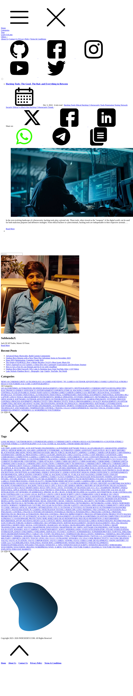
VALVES (94, 408)
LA (22, 494)
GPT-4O (94, 483)
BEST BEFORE (118, 450)
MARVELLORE (17, 499)
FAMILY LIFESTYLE (110, 382)
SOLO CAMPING (32, 529)
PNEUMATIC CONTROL (12, 512)
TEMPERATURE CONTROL (42, 408)
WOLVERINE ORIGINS (24, 547)
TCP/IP (47, 534)
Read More (10, 229)
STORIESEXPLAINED (85, 406)
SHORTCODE (19, 525)
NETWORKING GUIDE (101, 503)
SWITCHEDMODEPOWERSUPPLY (16, 534)
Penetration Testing (113, 105)
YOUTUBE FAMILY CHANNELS (87, 547)
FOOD (33, 393)
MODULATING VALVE (11, 501)
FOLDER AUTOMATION (107, 479)
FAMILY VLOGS (57, 477)
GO (85, 393)
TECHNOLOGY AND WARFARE (15, 408)
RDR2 (51, 518)
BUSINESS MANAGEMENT (45, 388)
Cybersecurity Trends (45, 107)
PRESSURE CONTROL (101, 512)
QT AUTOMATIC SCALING (35, 516)
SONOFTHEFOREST (49, 529)
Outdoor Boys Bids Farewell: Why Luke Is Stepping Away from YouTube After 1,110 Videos (42, 369)
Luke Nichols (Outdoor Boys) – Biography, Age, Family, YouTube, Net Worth (36, 371)
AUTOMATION (26, 388)
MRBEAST (89, 397)
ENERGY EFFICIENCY (26, 390)
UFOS (42, 538)
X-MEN (58, 547)
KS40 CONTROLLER (122, 492)
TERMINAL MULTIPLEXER (118, 534)
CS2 (45, 444)
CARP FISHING (124, 453)
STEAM (110, 529)
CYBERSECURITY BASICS (13, 463)
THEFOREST (7, 536)
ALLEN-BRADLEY (96, 448)
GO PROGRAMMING (80, 483)
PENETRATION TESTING (53, 510)
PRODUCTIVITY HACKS (120, 514)
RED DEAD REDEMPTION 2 (92, 518)
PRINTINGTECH (9, 514)
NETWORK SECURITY (34, 503)
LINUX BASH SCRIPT (64, 494)
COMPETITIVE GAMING (27, 457)
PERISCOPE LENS (74, 510)
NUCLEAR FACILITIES (52, 505)
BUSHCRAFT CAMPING (77, 453)
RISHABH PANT (70, 521)
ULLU (67, 408)
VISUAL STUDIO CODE (109, 408)
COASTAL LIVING (81, 455)
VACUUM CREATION (119, 538)
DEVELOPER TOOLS (87, 468)
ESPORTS (59, 390)
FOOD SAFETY (44, 393)
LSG (58, 496)
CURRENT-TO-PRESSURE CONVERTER (19, 461)
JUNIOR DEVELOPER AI (77, 492)
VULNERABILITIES (20, 543)
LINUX (50, 494)
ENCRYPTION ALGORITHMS (28, 472)
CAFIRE (92, 453)
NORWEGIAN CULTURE (30, 505)
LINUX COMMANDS (84, 494)
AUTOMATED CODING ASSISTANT (77, 450)
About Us (5, 39)
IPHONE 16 (49, 492)
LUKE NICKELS (84, 496)
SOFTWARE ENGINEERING (96, 527)
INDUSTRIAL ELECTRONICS (41, 490)
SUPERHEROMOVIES (102, 532)
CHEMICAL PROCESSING (27, 455)
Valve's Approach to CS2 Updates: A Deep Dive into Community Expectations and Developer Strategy (46, 365)
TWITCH (94, 536)
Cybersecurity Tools (97, 105)
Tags (3, 32)
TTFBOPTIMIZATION (80, 536)
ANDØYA (122, 448)
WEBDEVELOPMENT (11, 410)
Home (3, 28)
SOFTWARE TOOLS (118, 527)
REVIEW (18, 404)
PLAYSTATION (115, 510)
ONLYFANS (86, 505)
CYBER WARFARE (88, 461)
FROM (123, 382)
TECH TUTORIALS (104, 406)
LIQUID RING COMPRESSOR (42, 496)
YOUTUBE (67, 547)
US (81, 538)
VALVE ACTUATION (18, 540)
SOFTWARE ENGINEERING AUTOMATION (47, 406)
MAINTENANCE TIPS (102, 496)
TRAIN (37, 536)
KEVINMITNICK (105, 492)
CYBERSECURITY (18, 382)
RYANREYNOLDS (122, 521)
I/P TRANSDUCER (82, 488)
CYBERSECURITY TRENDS (43, 466)
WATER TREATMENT (78, 543)
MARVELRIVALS (33, 499)
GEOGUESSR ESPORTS (40, 483)
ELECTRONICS (8, 390)
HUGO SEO (13, 488)
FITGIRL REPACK (18, 479)
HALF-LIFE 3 (51, 485)
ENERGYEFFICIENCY (100, 472)
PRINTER (116, 512)
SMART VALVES (24, 527)
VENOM (69, 540)
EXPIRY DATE (103, 474)
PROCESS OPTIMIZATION (96, 514)
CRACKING (53, 459)
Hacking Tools (70, 105)
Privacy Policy (24, 39)
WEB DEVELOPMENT (98, 543)
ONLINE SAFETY (71, 505)
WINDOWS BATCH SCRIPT (76, 545)
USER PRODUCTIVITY (99, 538)
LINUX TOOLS (17, 397)
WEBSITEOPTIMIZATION (13, 545)
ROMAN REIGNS (105, 521)
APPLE (4, 450)
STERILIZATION (121, 529)
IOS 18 (118, 490)
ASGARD (31, 450)
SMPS (80, 527)
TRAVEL (59, 408)
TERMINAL (100, 534)
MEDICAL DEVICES (75, 499)
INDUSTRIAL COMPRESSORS (63, 395)
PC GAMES (70, 382)
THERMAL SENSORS (23, 536)
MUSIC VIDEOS (66, 501)
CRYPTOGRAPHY (40, 384)
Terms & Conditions (38, 39)
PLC (124, 510)
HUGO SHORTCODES (29, 488)
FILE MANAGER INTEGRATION (90, 477)
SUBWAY (72, 532)
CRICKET (69, 388)
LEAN (27, 494)
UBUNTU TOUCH (30, 538)
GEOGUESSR (22, 483)
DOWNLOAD (39, 470)
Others (4, 37)
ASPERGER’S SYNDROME (48, 450)
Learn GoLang (6, 35)
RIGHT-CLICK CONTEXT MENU (48, 521)
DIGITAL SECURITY (23, 470)
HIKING (80, 485)
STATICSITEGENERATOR (94, 529)
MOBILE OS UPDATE (95, 499)
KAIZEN (93, 492)
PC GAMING (36, 510)
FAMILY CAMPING (41, 477)
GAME (62, 393)
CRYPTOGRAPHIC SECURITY (80, 459)
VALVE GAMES (57, 540)
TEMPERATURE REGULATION (80, 534)
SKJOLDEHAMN (78, 525)
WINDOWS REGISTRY (98, 545)
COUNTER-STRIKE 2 (11, 444)
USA (85, 538)
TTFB (67, 536)
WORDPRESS (41, 410)
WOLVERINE (7, 547)
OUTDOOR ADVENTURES (88, 382)
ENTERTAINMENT (46, 390)
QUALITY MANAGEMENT (105, 401)
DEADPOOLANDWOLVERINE (41, 468)
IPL (126, 395)
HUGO (5, 384)
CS (41, 444)
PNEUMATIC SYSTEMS (106, 399)
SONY (62, 529)
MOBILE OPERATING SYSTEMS (69, 397)
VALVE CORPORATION (39, 540)
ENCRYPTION (8, 472)
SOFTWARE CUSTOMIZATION (108, 404)
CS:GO (119, 459)
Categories (5, 30)
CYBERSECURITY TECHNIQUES (70, 463)
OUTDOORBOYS (76, 399)
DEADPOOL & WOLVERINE (14, 468)
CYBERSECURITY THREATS (98, 463)
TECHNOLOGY (36, 382)
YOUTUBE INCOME (112, 547)
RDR (45, 518)
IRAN (62, 492)
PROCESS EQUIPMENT (22, 401)
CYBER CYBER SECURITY (66, 461)
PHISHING (88, 510)
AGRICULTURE (18, 448)
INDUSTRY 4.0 (108, 490)
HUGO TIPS (45, 488)
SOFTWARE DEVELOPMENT (14, 406)
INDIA (124, 488)
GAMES (49, 382)
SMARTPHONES (87, 404)
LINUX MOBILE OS (103, 494)
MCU (63, 499)
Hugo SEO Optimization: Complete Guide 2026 (25, 360)
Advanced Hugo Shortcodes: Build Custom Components (28, 356)
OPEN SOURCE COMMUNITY (105, 505)
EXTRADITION (24, 477)
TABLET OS (38, 534)
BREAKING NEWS (24, 453)
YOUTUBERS (15, 384)
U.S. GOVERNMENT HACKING (113, 536)
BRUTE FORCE (58, 453)
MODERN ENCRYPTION (116, 499)
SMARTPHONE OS (68, 527)
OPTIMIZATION (45, 507)
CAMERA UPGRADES (106, 453)
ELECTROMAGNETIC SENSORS (87, 470)
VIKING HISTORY (117, 540)
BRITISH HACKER (42, 453)
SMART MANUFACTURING (98, 525)
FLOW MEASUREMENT (46, 479)
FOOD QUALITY (37, 481)
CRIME (63, 459)
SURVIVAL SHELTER (121, 532)
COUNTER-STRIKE (114, 442)
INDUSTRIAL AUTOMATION (36, 395)
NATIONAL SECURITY (84, 501)
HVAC (54, 488)
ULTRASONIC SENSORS (67, 538)
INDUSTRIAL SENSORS (113, 395)
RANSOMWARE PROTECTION (28, 518)
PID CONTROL (100, 510)
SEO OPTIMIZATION (54, 523)
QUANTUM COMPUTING (108, 516)
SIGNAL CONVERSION (36, 525)
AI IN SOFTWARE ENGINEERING (41, 448)
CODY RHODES (97, 455)
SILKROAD (53, 525)
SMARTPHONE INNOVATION (45, 527)
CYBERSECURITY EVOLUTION (40, 463)
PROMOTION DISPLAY (12, 516)
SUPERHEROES (84, 532)
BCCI (109, 450)
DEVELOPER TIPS (117, 388)
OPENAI (15, 507)
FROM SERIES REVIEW (79, 444)
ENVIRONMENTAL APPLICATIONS (17, 474)
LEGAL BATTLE (39, 494)
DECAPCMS (60, 468)
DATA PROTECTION (88, 466)
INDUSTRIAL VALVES (90, 490)
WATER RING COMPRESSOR (55, 543)
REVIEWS (58, 382)
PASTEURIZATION (21, 510)
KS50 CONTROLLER (10, 494)
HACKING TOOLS (36, 485)
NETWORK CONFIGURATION (108, 501)
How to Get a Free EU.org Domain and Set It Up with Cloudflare (31, 367)
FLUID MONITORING (86, 479)
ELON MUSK (123, 470)
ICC (93, 488)
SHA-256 (115, 523)
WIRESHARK (116, 545)
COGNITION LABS (114, 455)
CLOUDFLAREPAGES (57, 455)
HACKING (126, 483)
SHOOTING (6, 525)
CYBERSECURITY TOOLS (18, 466)
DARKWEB (73, 466)
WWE (51, 547)
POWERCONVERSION (43, 512)
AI (24, 384)
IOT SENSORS (22, 492)
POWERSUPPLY (83, 512)
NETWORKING (102, 397)
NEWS (5, 382)
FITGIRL (5, 479)
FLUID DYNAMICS (21, 393)
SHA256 (124, 523)
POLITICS (28, 512)
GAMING (78, 393)
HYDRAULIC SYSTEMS (12, 395)
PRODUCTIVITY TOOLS (65, 401)
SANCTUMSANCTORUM (12, 523)
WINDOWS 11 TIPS (54, 545)
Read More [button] (5, 345)
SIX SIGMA (64, 525)
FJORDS (31, 479)
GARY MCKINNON (105, 481)
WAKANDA (36, 543)
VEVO (76, 540)
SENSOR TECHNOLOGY (67, 404)
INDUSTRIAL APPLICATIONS (14, 490)
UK (47, 538)
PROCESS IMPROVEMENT (72, 514)
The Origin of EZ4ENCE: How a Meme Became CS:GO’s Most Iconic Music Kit (38, 362)
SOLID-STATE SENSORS (12, 529)
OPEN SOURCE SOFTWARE (14, 399)
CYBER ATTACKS (45, 461)
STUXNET (62, 532)
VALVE (5, 540)
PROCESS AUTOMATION (28, 514)
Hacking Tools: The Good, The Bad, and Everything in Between (37, 84)
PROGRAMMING (84, 401)
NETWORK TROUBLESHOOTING (60, 503)
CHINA (43, 455)
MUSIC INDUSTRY (49, 501)
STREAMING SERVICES (45, 532)
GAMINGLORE (88, 481)
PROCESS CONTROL (50, 514)
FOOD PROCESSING (19, 481)
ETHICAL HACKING (74, 390)
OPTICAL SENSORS (28, 507)
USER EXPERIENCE (80, 408)
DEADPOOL (124, 466)
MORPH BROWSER (31, 501)
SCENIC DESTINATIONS (44, 404)
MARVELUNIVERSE (50, 499)
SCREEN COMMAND (34, 523)
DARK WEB (62, 466)
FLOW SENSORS (111, 390)
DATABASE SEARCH (108, 466)
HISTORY (92, 393)
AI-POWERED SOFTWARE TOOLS (71, 448)
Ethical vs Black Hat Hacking (25, 107)
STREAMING (27, 532)
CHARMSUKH (8, 455)
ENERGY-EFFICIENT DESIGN (76, 472)
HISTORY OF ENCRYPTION (97, 485)
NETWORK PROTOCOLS (12, 503)
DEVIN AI (102, 468)
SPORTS (71, 406)
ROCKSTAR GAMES (87, 521)
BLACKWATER (8, 453)
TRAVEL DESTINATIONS (52, 536)
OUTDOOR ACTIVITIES (71, 507)
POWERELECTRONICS (65, 512)
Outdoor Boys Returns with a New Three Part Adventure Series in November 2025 (38, 358)
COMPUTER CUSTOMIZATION (53, 457)
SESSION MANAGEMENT (99, 523)
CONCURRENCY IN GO (78, 457)
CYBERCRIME (104, 461)
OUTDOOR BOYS (59, 399)
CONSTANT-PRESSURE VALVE (103, 457)
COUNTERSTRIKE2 (38, 459)
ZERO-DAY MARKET (21, 549)
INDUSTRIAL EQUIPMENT (89, 395)
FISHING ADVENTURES (116, 477)
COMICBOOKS (8, 457)
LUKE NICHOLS (9, 442)
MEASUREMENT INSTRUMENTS (39, 397)
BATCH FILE (99, 450)
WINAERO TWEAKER (35, 545)
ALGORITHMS (11, 388)
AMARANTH (111, 448)
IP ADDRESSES (36, 492)
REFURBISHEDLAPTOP (12, 521)
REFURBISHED (112, 518)
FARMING (70, 477)
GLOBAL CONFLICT (60, 483)
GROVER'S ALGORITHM (109, 483)
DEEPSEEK (72, 468)
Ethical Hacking (82, 105)
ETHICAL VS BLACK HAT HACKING (79, 474)
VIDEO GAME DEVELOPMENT (94, 540)
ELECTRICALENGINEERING (59, 470)
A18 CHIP (6, 448)
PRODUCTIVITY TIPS (43, 401)
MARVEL (117, 496)
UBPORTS (17, 538)
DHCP (110, 468)
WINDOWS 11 (28, 410)
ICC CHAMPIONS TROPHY (108, 488)
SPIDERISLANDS (74, 529)
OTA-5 (56, 507)
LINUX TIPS (23, 496)
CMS (29, 384)
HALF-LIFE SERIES (67, 485)
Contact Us (13, 39)
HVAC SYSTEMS (112, 393)
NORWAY (122, 397)
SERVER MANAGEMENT (75, 523)
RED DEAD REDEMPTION (66, 518)
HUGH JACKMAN (118, 485)
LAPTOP (5, 397)
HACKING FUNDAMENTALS (14, 485)
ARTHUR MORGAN (17, 450)
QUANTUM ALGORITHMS (84, 516)
